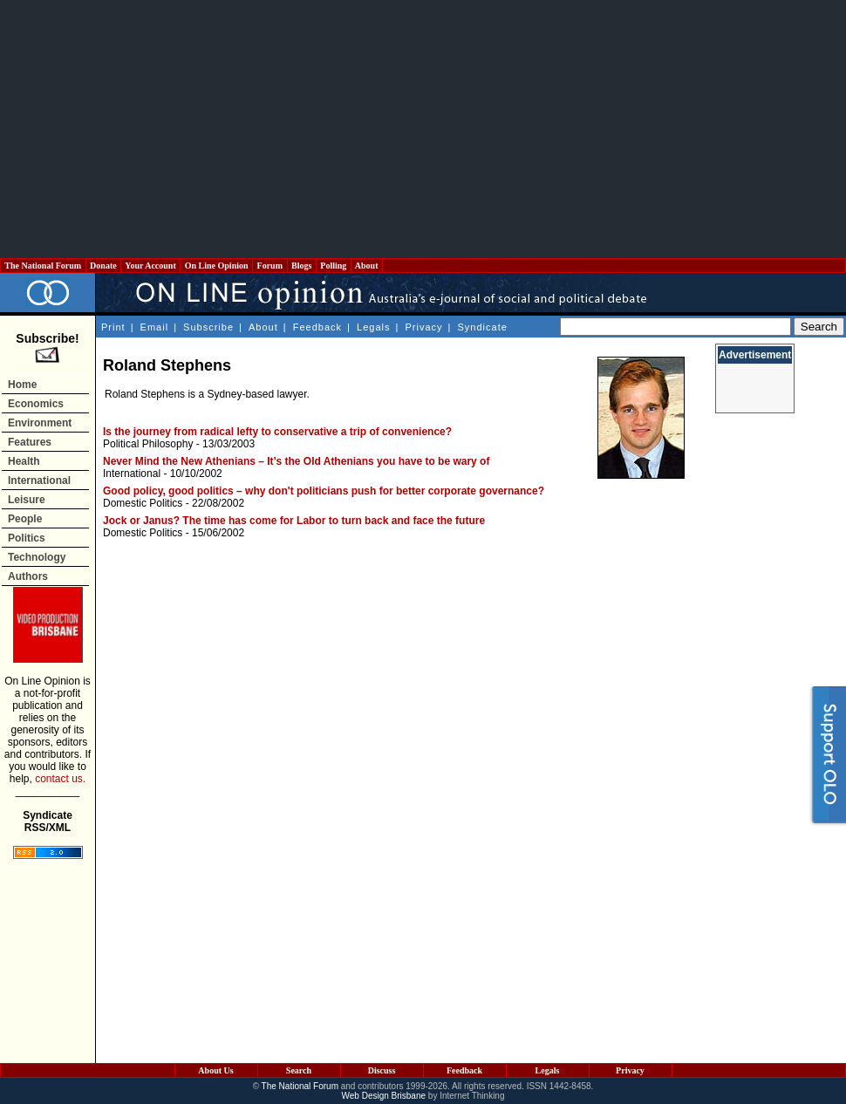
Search (298, 1070)
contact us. (60, 779)
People (25, 519)
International (39, 480)
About (366, 265)
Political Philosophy (148, 444)
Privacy (423, 327)
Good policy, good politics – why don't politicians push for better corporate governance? (323, 491)
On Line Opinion (216, 265)
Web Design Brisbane (384, 1096)
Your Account (150, 265)
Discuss (382, 1070)
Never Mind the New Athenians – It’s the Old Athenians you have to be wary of (296, 461)
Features (29, 442)
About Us (215, 1070)
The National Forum (43, 265)
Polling (333, 265)
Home (22, 384)
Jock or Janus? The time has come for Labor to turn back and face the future (294, 521)
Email (154, 327)
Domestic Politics (142, 503)
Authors (28, 576)
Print (113, 327)
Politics (26, 538)
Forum (269, 265)
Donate (103, 265)
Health (24, 461)
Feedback (317, 327)
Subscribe (208, 327)
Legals (373, 327)
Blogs (302, 265)
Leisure (26, 500)
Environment (40, 423)
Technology (36, 557)
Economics (36, 404)
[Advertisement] (423, 129)
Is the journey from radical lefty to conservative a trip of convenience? (277, 432)
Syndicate (483, 327)
